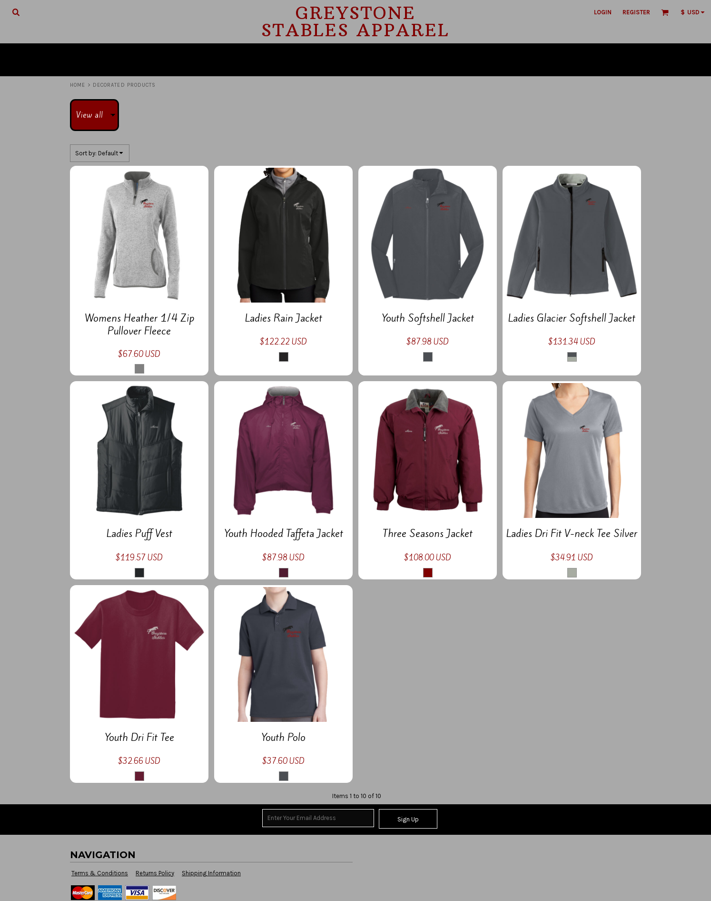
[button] (16, 12)
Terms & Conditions (99, 873)
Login (603, 12)
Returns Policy (155, 873)
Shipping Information (211, 873)
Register (636, 12)
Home (77, 85)
